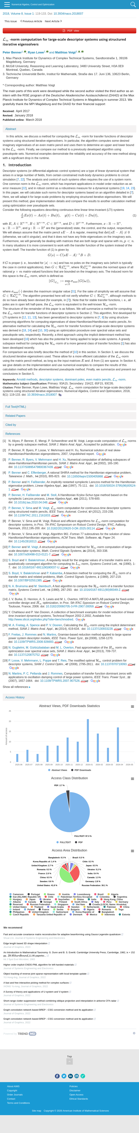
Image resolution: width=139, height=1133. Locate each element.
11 (29, 317)
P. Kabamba (54, 573)
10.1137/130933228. (104, 628)
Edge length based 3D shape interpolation (26, 943)
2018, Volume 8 (13, 13)
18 (24, 330)
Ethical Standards (79, 1098)
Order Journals (15, 1094)
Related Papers (15, 415)
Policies (74, 1086)
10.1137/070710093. (118, 664)
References (12, 433)
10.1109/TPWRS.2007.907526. (64, 680)
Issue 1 (29, 13)
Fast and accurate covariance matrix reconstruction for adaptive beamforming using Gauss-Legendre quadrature (63, 934)
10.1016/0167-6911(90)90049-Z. (104, 589)
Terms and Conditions (18, 1103)
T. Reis (62, 660)
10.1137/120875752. (31, 654)
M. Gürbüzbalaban (38, 647)
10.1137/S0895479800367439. (38, 467)
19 (123, 188)
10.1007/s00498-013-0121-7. (37, 554)
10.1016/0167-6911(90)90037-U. (43, 567)
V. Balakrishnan (35, 560)
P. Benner (15, 459)
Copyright (12, 1090)
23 (132, 188)
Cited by (10, 424)
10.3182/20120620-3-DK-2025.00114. (75, 528)
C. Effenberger (36, 472)
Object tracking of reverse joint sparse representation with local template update (46, 973)
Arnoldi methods (26, 379)
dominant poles (75, 379)
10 (40, 330)
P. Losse (14, 660)
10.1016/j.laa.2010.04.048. (35, 502)
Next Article (53, 21)
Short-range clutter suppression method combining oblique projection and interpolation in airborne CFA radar (61, 1000)
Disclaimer (75, 1090)
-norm (118, 379)
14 (127, 188)
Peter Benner (12, 52)
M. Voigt (44, 508)
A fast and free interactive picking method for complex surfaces (37, 982)
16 (26, 339)
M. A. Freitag (17, 625)
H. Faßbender (36, 482)
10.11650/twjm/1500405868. (89, 476)
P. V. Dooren (54, 625)
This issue (11, 21)
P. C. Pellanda (32, 673)
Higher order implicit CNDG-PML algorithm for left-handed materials (40, 964)
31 (73, 291)
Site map (36, 1110)
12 (24, 317)
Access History (15, 697)
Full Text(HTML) (15, 406)
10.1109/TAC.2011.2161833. (36, 515)
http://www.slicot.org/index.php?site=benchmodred (41, 619)
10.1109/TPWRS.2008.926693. (38, 641)
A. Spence (33, 625)
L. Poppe (45, 660)
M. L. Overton (65, 647)
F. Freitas (14, 634)
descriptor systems (51, 379)
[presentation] (6, 39)
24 (29, 330)
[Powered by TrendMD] (19, 1034)
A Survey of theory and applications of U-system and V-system (37, 991)
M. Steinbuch (42, 586)
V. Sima (27, 508)
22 (22, 179)
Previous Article (31, 21)
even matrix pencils (98, 379)
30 (45, 330)
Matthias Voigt (65, 52)
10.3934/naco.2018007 (68, 13)
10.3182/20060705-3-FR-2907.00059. (74, 606)
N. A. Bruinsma (18, 586)
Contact (11, 1098)
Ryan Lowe (36, 52)
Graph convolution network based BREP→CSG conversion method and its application (49, 1009)
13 (34, 317)
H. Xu (62, 459)
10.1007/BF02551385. (32, 580)
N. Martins (49, 634)
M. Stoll (51, 495)
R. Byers (27, 459)
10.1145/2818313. (30, 541)
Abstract (10, 129)
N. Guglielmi (16, 647)
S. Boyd (14, 560)
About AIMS (13, 1086)
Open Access (76, 1094)
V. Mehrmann (43, 459)
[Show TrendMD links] (134, 1033)
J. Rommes (29, 634)
